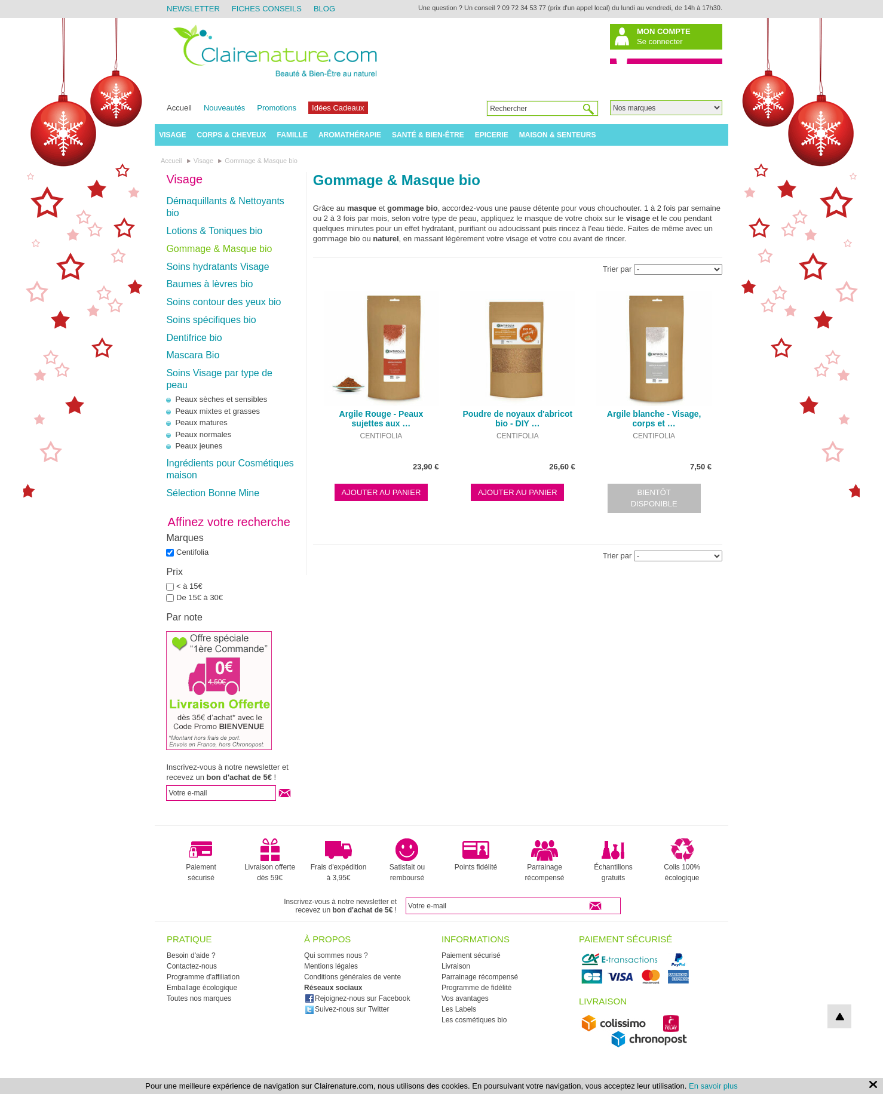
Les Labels (459, 1009)
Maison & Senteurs (557, 135)
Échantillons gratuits (613, 860)
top (839, 1016)
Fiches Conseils (267, 8)
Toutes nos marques (199, 998)
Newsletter (193, 8)
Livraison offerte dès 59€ (269, 860)
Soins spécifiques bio (211, 320)
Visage (172, 135)
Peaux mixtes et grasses (217, 411)
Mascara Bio (192, 355)
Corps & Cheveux (231, 135)
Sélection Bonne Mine (212, 493)
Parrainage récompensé (544, 860)
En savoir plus (713, 1085)
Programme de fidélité (476, 988)
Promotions (276, 107)
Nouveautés (224, 107)
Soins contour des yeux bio (223, 302)
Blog (324, 8)
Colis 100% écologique (682, 860)
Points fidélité (476, 854)
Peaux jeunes (198, 445)
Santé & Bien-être (428, 135)
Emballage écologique (202, 988)
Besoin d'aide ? (191, 955)
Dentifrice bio (194, 338)
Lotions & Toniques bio (214, 231)
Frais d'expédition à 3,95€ (339, 860)
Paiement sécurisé (201, 860)
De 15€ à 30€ (199, 597)
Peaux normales (203, 434)
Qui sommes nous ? (336, 955)
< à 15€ (189, 586)
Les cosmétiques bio (474, 1020)
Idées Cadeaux (338, 107)
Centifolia (192, 552)
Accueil (179, 107)
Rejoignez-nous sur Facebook (357, 998)
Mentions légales (331, 966)
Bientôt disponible (654, 498)
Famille (292, 135)
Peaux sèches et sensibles (221, 399)
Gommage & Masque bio (219, 249)
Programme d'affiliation (203, 977)
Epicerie (491, 135)
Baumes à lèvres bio (209, 284)
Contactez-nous (192, 966)
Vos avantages (465, 998)
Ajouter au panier (381, 492)
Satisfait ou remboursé (407, 860)
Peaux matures (201, 422)
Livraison (456, 966)
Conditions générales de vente (352, 977)
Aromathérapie (349, 135)
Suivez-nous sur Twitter (347, 1009)
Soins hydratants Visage (217, 267)
